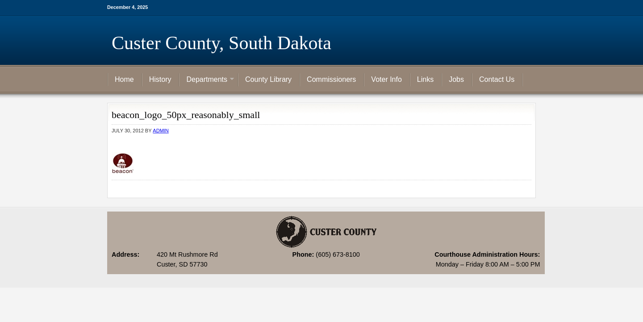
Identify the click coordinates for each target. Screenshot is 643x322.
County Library (268, 79)
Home (124, 79)
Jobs (456, 79)
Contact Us (496, 79)
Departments (207, 80)
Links (425, 79)
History (160, 79)
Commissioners (331, 79)
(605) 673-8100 (337, 254)
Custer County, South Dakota (221, 43)
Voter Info (386, 79)
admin (160, 130)
